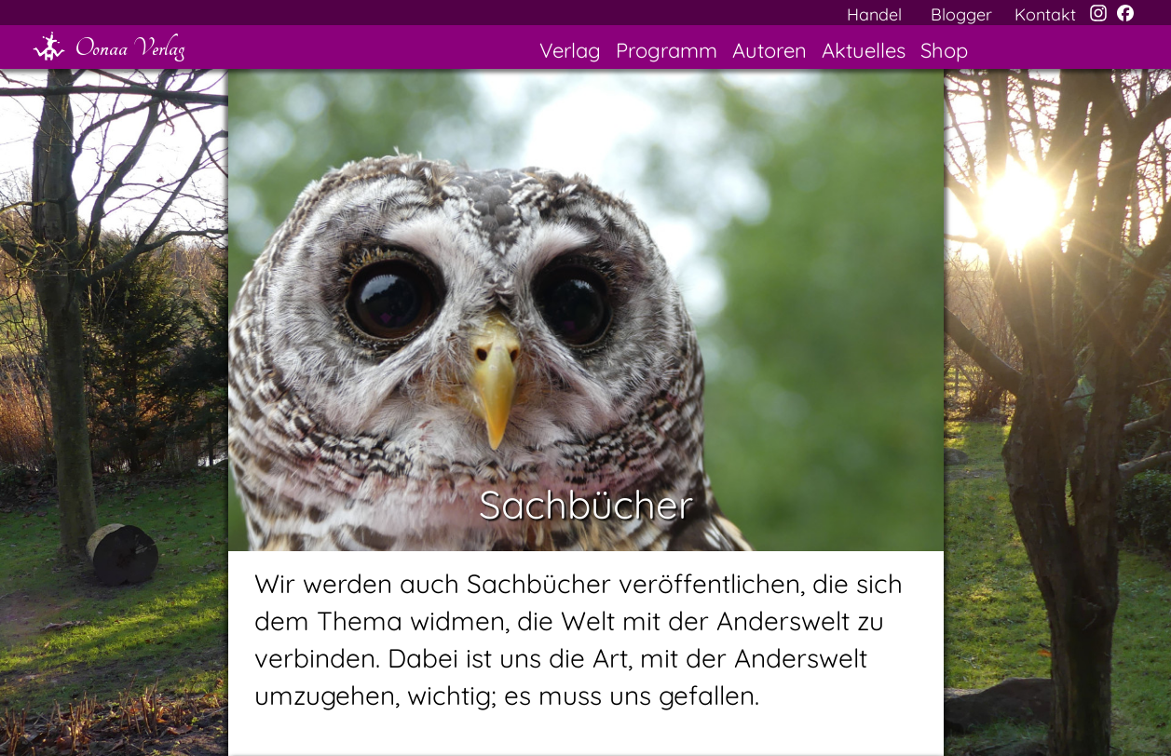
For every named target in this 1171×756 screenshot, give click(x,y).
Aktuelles (863, 50)
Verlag (570, 50)
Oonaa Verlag (129, 48)
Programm (666, 50)
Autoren (769, 50)
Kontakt (1045, 14)
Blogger (961, 14)
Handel (874, 14)
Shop (944, 50)
